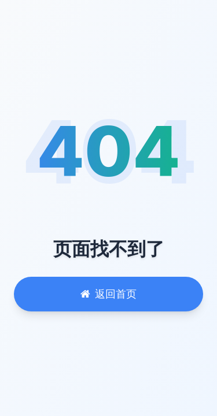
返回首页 (108, 294)
